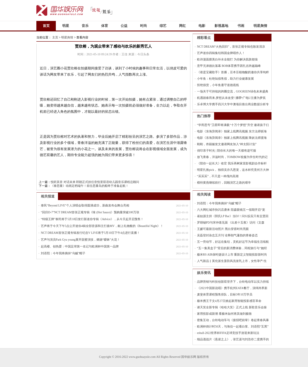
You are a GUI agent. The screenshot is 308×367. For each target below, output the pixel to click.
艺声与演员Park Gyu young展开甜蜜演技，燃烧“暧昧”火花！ (80, 239)
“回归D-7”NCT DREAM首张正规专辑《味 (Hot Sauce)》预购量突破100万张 (90, 212)
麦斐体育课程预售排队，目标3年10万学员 (224, 294)
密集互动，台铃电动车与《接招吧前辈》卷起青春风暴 (233, 320)
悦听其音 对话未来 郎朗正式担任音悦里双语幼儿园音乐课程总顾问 (95, 182)
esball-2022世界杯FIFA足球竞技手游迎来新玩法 (228, 333)
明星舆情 (260, 26)
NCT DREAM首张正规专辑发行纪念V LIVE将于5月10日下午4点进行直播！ (90, 232)
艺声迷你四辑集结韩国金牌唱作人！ (221, 53)
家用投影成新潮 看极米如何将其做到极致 (224, 313)
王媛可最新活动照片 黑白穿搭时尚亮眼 (223, 229)
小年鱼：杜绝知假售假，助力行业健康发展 (225, 78)
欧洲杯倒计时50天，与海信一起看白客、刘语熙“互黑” (232, 326)
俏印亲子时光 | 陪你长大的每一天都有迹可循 (226, 150)
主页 (55, 37)
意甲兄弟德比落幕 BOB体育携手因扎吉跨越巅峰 (229, 65)
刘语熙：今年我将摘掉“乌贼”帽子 (63, 253)
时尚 (143, 26)
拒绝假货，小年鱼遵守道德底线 (218, 85)
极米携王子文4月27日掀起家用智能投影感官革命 (229, 301)
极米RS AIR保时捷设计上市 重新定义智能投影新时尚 (232, 254)
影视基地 (221, 26)
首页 (46, 26)
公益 (124, 26)
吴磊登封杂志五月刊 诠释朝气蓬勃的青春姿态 (227, 235)
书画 (240, 26)
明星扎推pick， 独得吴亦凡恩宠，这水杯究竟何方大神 (233, 169)
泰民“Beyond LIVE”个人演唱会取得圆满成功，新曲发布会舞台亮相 (85, 205)
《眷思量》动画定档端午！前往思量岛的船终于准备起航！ (90, 185)
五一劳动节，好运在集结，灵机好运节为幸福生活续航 (233, 241)
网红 (182, 26)
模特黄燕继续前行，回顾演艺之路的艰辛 (224, 182)
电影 (201, 26)
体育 (104, 26)
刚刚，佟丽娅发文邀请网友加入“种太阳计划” (226, 144)
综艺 (163, 26)
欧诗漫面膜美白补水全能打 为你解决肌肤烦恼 (227, 59)
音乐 (85, 26)
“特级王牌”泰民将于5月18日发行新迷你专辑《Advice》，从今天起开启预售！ (92, 219)
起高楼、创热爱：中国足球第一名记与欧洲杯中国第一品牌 (80, 246)
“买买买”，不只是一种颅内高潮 (217, 176)
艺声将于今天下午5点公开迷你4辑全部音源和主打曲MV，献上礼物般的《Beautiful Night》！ (102, 226)
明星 (65, 26)
